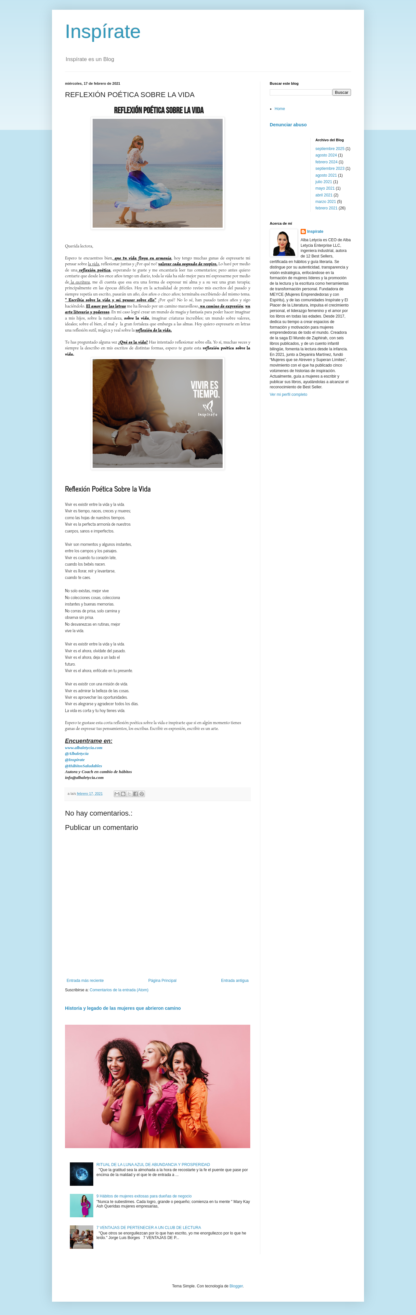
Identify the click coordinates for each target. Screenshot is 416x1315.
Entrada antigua (235, 980)
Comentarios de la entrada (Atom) (119, 990)
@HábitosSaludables (83, 765)
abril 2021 (324, 195)
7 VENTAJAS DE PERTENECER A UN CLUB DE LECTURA (149, 1227)
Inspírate (103, 31)
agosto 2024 (326, 155)
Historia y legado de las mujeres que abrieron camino (123, 1008)
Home (280, 108)
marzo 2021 (326, 201)
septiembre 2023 (330, 168)
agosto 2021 (326, 175)
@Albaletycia (77, 753)
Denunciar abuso (288, 124)
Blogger (236, 1286)
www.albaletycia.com (83, 747)
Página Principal (162, 980)
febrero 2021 (327, 208)
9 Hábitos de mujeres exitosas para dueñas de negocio (144, 1196)
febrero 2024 (327, 162)
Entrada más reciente (85, 980)
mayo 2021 (325, 188)
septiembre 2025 (330, 148)
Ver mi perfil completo (288, 394)
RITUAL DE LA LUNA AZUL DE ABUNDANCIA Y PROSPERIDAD (153, 1164)
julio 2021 (324, 182)
